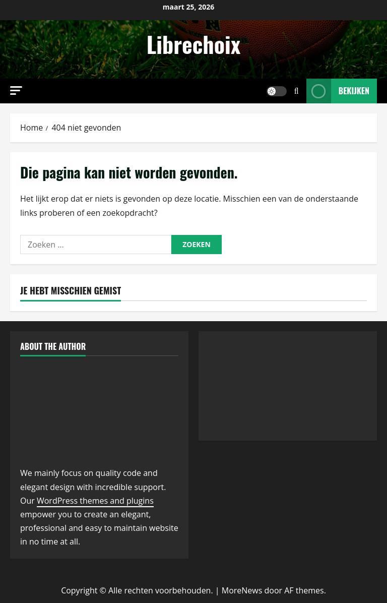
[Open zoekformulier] (296, 91)
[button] (16, 90)
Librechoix (193, 44)
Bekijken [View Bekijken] (337, 91)
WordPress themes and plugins (95, 500)
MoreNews (242, 590)
